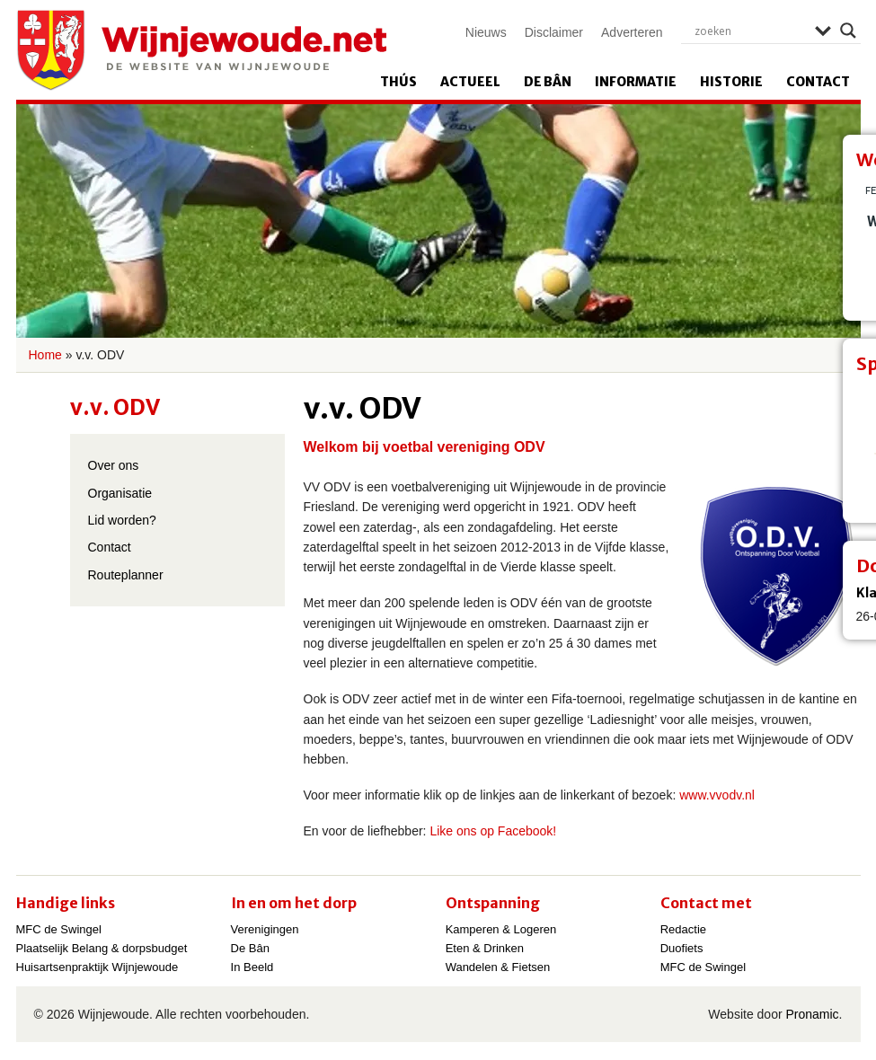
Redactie (683, 929)
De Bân (547, 82)
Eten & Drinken (485, 948)
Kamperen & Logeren (501, 929)
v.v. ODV (115, 407)
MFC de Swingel (59, 929)
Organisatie (120, 493)
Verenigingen (265, 929)
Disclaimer (554, 32)
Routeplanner (126, 575)
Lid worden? (122, 520)
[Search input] (750, 30)
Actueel (470, 82)
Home (45, 355)
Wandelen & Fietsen (498, 967)
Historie (731, 82)
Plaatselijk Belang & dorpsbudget (102, 948)
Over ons (113, 465)
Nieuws (486, 32)
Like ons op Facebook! (492, 831)
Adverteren (631, 32)
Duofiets (681, 948)
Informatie (636, 82)
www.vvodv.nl (717, 795)
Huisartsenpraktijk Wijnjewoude (97, 967)
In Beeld (252, 967)
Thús (398, 82)
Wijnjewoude (201, 50)
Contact (818, 82)
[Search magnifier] (848, 30)
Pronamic (811, 1014)
